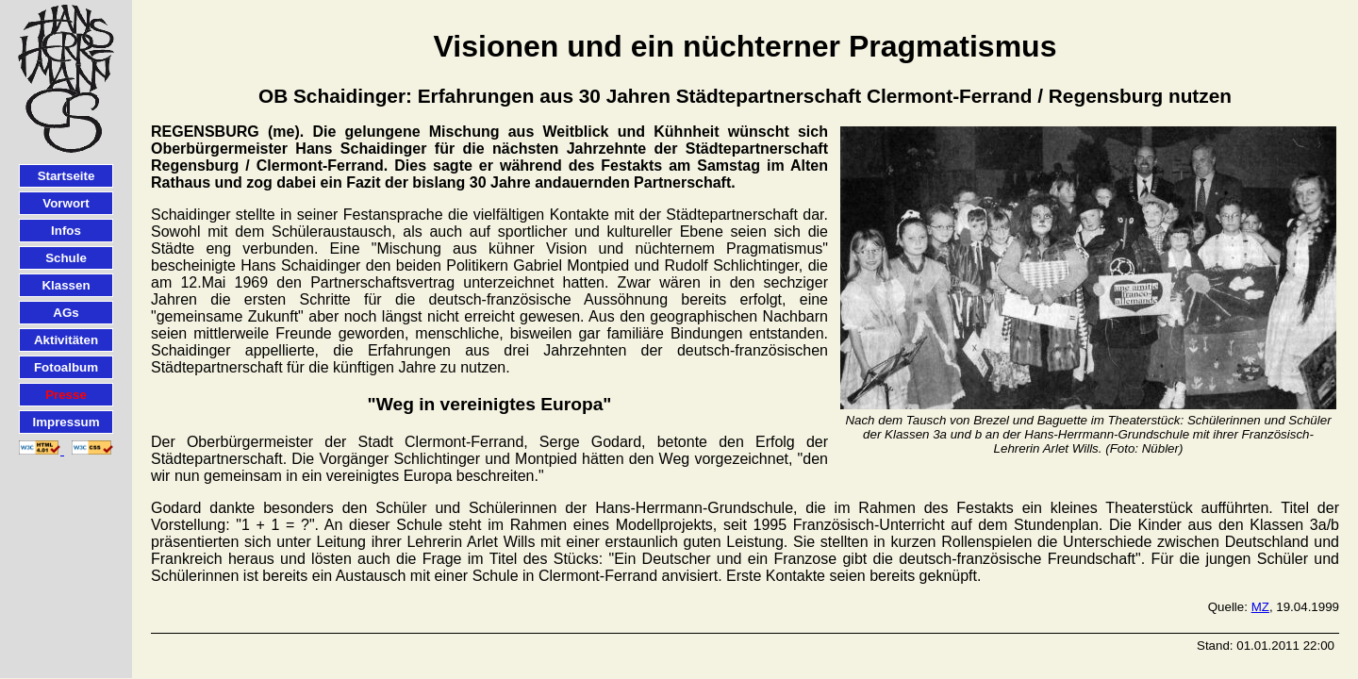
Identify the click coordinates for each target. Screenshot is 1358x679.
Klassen (65, 285)
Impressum (65, 422)
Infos (66, 231)
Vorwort (65, 203)
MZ (1260, 607)
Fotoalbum (66, 367)
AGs (65, 313)
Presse (66, 395)
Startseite (66, 176)
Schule (66, 258)
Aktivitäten (66, 340)
